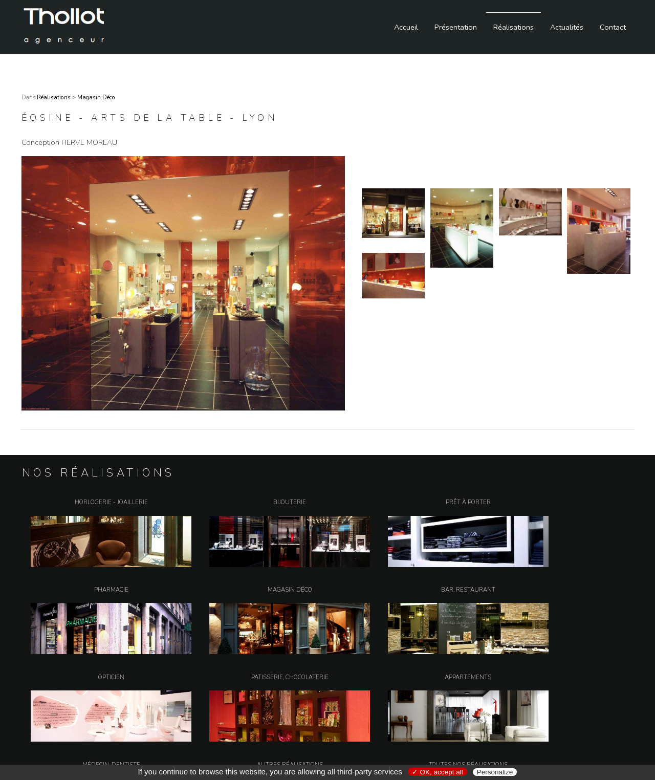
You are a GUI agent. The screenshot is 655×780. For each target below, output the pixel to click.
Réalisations (513, 27)
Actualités (566, 27)
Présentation (455, 27)
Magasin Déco (96, 97)
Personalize (495, 772)
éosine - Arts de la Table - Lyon (149, 118)
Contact (613, 27)
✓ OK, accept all (437, 772)
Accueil (406, 27)
